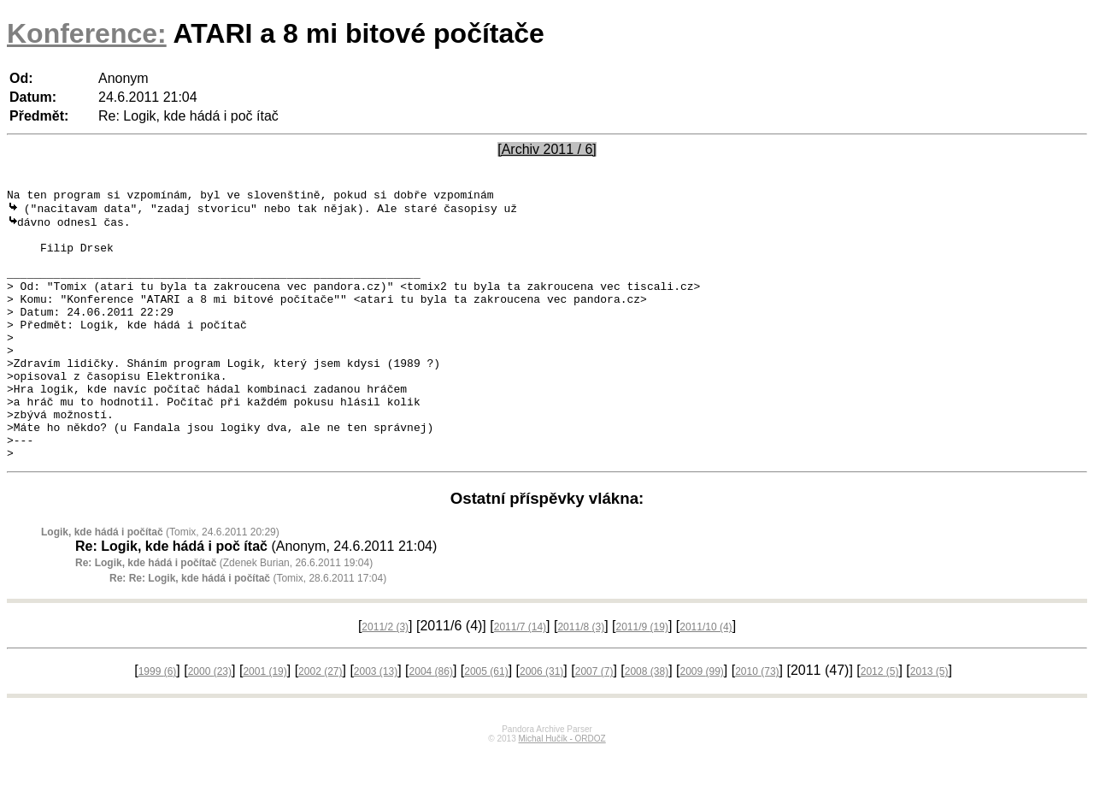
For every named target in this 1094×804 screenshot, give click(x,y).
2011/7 (520, 679)
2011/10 (705, 679)
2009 (701, 724)
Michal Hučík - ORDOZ (561, 790)
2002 (320, 724)
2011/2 (385, 679)
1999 (157, 724)
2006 (541, 724)
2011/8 (580, 679)
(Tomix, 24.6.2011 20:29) (160, 584)
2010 (757, 724)
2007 (594, 724)
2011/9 (642, 679)
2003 (375, 724)
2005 (486, 724)
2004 (431, 724)
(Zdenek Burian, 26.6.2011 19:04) (224, 615)
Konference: (87, 33)
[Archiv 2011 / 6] (547, 149)
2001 (264, 724)
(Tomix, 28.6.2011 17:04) (247, 630)
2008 (646, 724)
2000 (210, 724)
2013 (929, 724)
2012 (880, 724)
